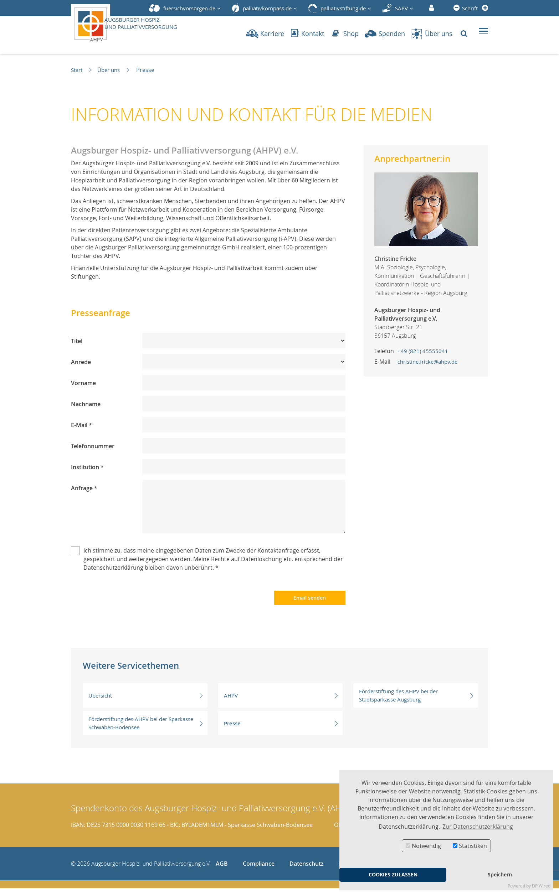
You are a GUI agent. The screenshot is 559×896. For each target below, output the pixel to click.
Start (77, 70)
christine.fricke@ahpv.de (430, 362)
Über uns (431, 33)
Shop (345, 33)
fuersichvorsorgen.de (189, 8)
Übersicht (145, 703)
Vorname (83, 383)
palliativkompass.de (267, 8)
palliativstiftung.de (343, 8)
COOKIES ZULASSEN (393, 874)
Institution (87, 467)
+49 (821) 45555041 (423, 351)
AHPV (281, 703)
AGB (222, 871)
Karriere (265, 33)
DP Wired (541, 886)
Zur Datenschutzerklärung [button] (477, 826)
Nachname (86, 404)
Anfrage (84, 488)
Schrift (470, 8)
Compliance (259, 871)
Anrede (81, 362)
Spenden (384, 33)
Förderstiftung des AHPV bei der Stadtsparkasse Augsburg (416, 703)
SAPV (401, 8)
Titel (76, 341)
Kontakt (307, 33)
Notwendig (423, 846)
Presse (281, 731)
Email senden (310, 605)
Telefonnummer (92, 446)
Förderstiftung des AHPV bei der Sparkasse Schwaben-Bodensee (145, 731)
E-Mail (81, 425)
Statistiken (470, 846)
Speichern (500, 874)
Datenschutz (306, 871)
